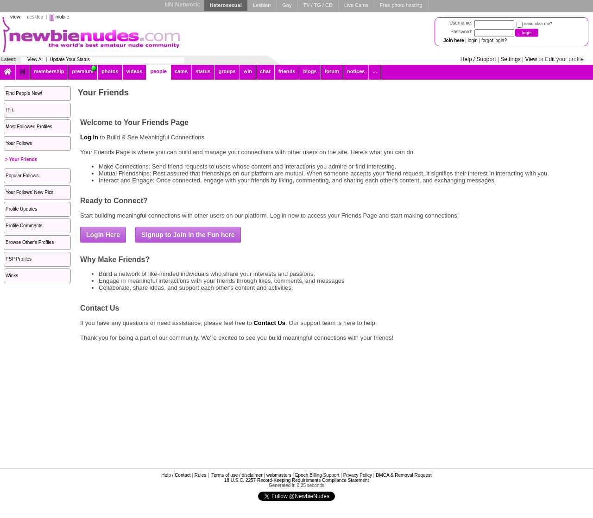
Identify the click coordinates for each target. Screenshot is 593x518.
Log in (89, 137)
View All (35, 59)
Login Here (103, 234)
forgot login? (494, 40)
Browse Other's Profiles (30, 242)
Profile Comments (24, 225)
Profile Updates (21, 209)
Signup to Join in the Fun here (187, 234)
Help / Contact (175, 475)
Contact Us (269, 322)
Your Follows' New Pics (29, 192)
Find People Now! (24, 93)
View (531, 59)
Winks (12, 275)
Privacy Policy (357, 475)
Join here (453, 40)
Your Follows (19, 143)
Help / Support (478, 59)
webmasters (278, 475)
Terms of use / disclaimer (237, 475)
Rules (201, 475)
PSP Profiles (19, 259)
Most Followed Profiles (29, 126)
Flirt (9, 109)
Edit (550, 59)
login (473, 40)
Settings (510, 59)
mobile (62, 16)
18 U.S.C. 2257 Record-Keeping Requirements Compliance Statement (296, 480)
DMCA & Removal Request (404, 475)
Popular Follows (22, 175)
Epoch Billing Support (317, 475)
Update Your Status (70, 59)
